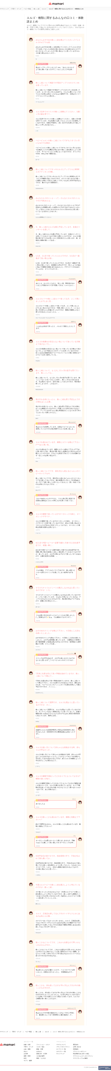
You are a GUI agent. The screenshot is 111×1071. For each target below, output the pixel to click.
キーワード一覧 (61, 1049)
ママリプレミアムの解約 (80, 1058)
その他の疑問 (40, 1056)
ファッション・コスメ (43, 1044)
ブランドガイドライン (63, 1047)
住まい (26, 1051)
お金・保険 (27, 1049)
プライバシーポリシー (79, 1051)
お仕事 (26, 1053)
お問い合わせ (77, 1047)
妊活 (25, 1058)
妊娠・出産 (27, 1044)
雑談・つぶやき (41, 1058)
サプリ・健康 (28, 1060)
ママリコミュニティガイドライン (83, 1056)
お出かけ (39, 1051)
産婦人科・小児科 (41, 1053)
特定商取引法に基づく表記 (81, 1053)
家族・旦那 (39, 1049)
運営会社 (75, 1044)
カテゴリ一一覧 (61, 1051)
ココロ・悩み (40, 1047)
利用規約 (75, 1049)
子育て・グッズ (28, 1047)
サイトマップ (60, 1053)
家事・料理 (27, 1056)
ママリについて (61, 1044)
